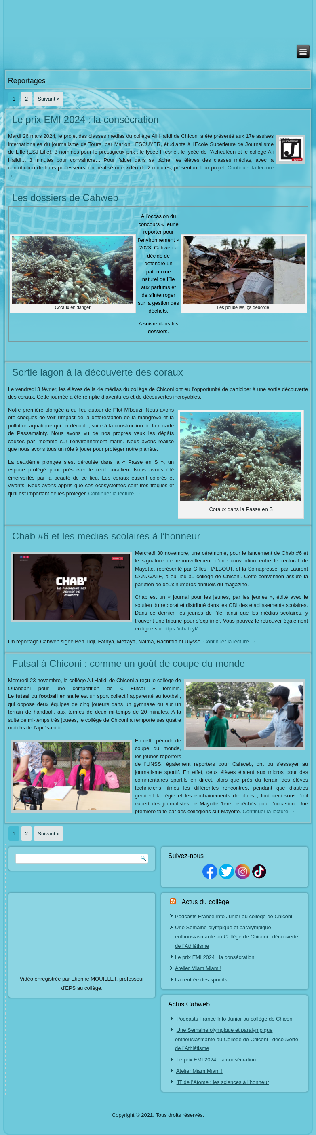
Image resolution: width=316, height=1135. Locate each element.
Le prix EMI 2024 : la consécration (85, 119)
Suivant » (48, 99)
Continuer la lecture (114, 493)
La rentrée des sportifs (201, 979)
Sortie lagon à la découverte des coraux (97, 372)
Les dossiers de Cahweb (65, 197)
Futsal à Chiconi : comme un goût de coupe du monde (128, 663)
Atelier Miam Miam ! (198, 968)
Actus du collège (205, 901)
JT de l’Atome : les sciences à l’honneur (223, 1082)
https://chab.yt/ (181, 629)
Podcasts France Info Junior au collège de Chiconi (233, 916)
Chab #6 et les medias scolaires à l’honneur (106, 536)
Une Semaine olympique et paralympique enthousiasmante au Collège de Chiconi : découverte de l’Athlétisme (236, 936)
